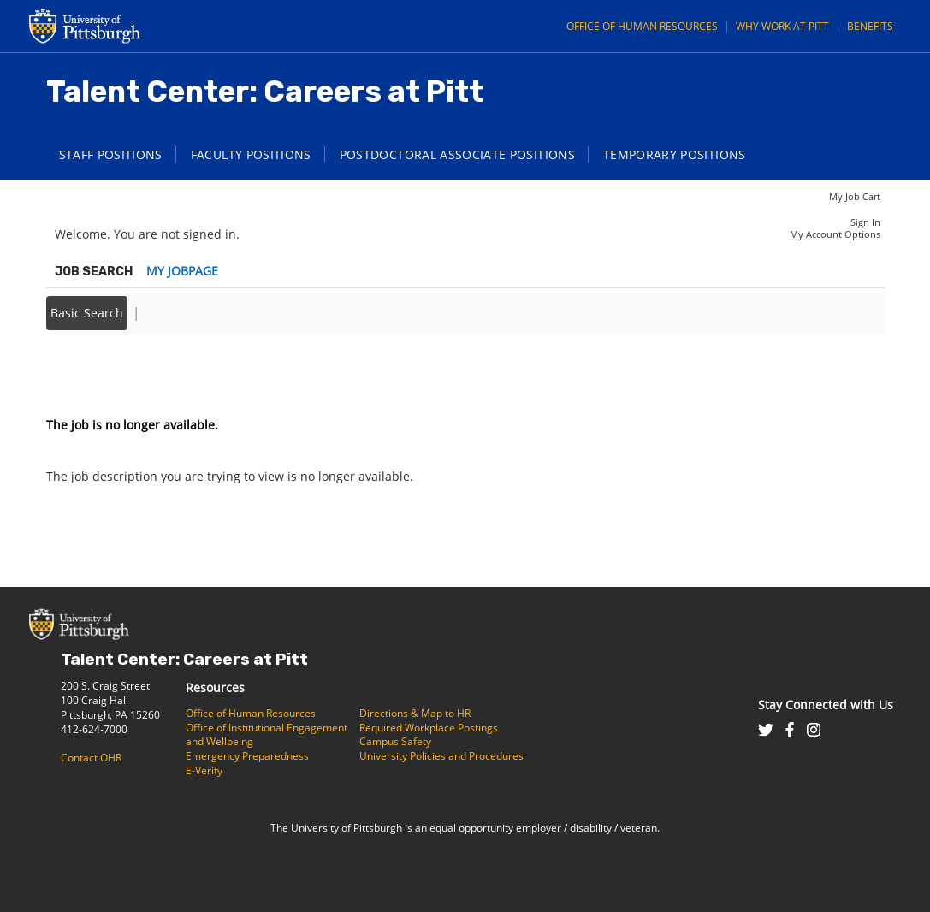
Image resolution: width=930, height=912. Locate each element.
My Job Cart (854, 196)
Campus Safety (395, 741)
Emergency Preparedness (247, 756)
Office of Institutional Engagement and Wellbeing (266, 734)
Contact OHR (91, 757)
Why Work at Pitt (782, 26)
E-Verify (204, 770)
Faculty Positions (251, 154)
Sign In (865, 222)
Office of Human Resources (642, 26)
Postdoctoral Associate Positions (457, 154)
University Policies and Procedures (441, 756)
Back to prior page (100, 373)
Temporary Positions (674, 154)
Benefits (870, 26)
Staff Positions (111, 154)
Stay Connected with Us (825, 704)
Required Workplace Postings (428, 727)
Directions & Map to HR (415, 713)
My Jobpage (182, 271)
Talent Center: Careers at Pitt (184, 659)
